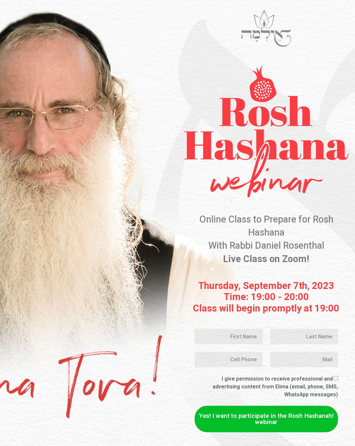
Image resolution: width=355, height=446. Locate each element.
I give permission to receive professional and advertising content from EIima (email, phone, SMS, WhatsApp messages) (275, 387)
